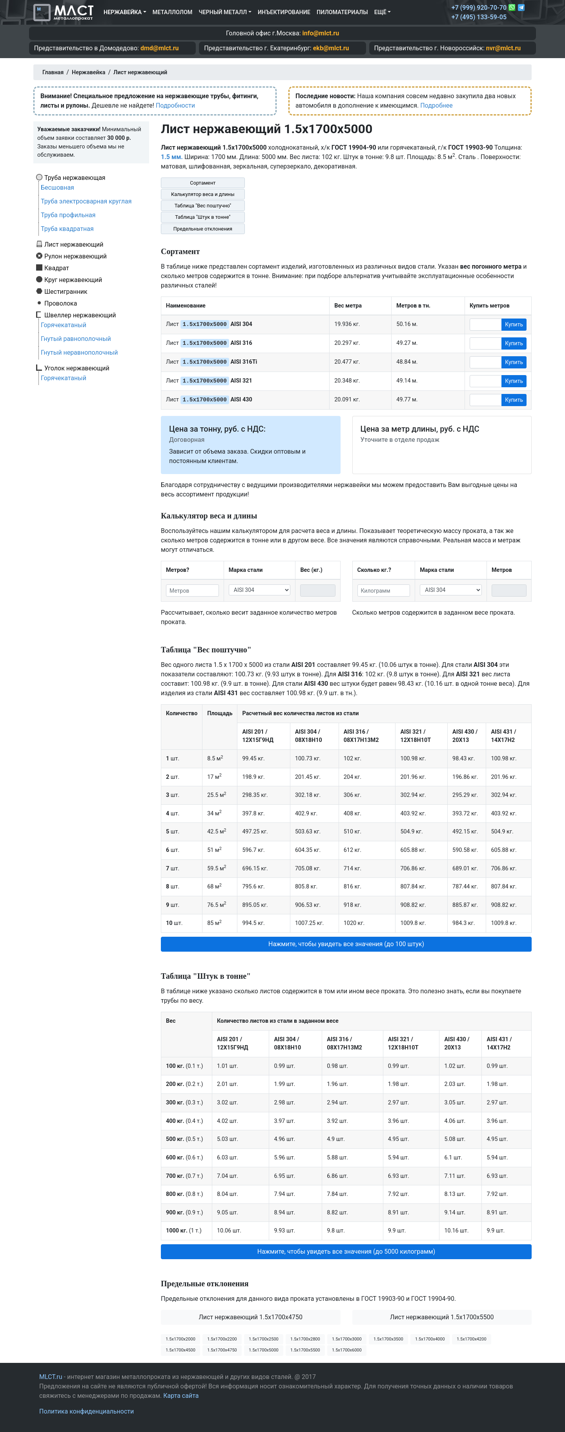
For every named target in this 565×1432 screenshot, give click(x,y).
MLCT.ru (50, 1377)
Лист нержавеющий (74, 244)
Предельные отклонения (202, 229)
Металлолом (173, 12)
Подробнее (436, 105)
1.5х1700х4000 (430, 1339)
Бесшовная (57, 187)
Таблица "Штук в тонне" (202, 217)
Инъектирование (284, 12)
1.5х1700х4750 (222, 1350)
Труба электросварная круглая (86, 201)
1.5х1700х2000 (180, 1339)
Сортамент (202, 183)
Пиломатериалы (342, 12)
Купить (514, 324)
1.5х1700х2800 (305, 1339)
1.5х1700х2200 (222, 1339)
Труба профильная (68, 215)
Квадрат (56, 267)
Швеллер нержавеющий (80, 315)
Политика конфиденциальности (86, 1411)
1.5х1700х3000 (347, 1339)
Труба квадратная (67, 229)
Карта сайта (181, 1395)
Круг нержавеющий (73, 279)
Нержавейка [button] (123, 12)
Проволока (60, 303)
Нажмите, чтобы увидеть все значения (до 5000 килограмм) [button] (346, 1251)
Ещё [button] (380, 12)
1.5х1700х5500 (305, 1350)
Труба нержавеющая (75, 177)
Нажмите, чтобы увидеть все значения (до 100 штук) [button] (346, 944)
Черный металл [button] (223, 12)
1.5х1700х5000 (264, 1350)
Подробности (175, 105)
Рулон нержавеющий (75, 256)
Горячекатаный (63, 325)
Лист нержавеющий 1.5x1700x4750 (251, 1317)
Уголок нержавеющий (76, 368)
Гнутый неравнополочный (79, 352)
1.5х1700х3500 (388, 1339)
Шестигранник (65, 291)
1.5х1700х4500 (180, 1350)
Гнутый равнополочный (76, 338)
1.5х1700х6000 (347, 1350)
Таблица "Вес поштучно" (203, 206)
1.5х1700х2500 (264, 1339)
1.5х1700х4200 (472, 1339)
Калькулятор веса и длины (203, 194)
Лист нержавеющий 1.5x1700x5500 (442, 1317)
